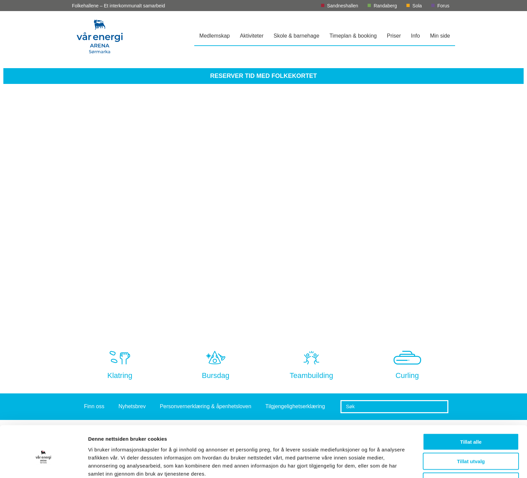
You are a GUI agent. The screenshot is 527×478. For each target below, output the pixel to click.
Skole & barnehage (296, 36)
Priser (394, 36)
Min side (440, 36)
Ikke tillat (471, 450)
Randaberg (385, 5)
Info (415, 36)
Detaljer (358, 465)
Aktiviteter (252, 36)
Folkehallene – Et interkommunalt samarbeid (118, 5)
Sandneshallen (342, 5)
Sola (417, 5)
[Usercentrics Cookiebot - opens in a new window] (43, 465)
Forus (443, 5)
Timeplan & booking (353, 36)
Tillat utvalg (471, 431)
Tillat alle (471, 411)
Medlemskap (214, 36)
